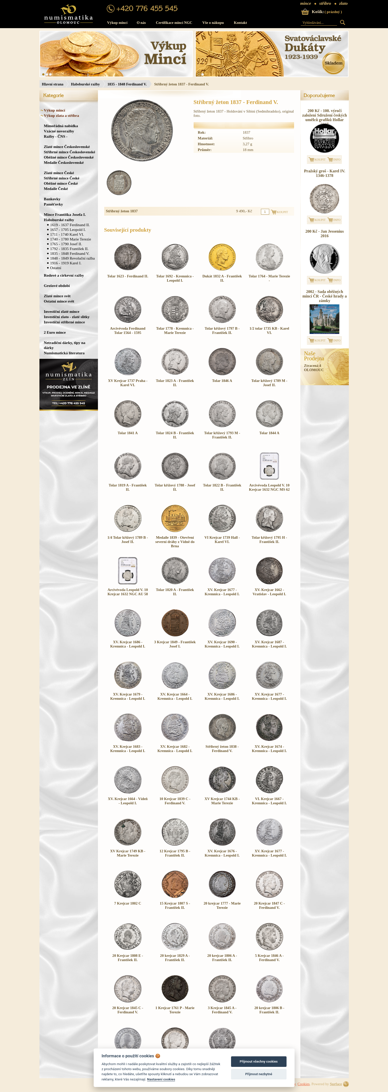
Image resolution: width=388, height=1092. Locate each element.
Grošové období (57, 285)
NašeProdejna (314, 356)
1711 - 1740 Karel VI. (67, 234)
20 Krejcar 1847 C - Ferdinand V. (269, 905)
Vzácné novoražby (59, 131)
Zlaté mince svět (57, 296)
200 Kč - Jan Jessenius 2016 (324, 233)
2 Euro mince (55, 332)
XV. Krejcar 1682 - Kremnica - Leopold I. (174, 748)
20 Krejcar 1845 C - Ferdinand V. (127, 1010)
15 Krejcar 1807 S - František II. (175, 905)
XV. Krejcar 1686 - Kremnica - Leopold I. (127, 644)
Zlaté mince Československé (67, 146)
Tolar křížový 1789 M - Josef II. (269, 383)
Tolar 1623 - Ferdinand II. (127, 276)
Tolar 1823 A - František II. (175, 383)
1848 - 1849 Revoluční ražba (72, 258)
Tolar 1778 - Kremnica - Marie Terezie (175, 330)
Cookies (304, 1084)
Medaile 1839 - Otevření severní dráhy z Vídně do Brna (174, 541)
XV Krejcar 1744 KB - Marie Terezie (222, 801)
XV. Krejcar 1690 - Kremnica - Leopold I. (222, 644)
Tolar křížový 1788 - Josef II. (175, 487)
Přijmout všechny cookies (259, 1061)
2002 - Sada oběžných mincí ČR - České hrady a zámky (324, 296)
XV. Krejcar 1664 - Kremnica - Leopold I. (174, 696)
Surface (336, 1084)
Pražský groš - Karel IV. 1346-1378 (324, 173)
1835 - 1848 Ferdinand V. (127, 84)
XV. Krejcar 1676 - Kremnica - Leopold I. (222, 853)
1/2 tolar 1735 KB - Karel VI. (269, 330)
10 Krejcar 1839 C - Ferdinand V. (174, 801)
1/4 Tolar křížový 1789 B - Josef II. (127, 539)
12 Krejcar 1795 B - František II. (174, 853)
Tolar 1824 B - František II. (175, 435)
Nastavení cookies (161, 1079)
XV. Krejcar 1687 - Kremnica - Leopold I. (269, 644)
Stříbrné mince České (61, 178)
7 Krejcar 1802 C (127, 903)
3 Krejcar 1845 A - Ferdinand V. (222, 1010)
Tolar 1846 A (222, 381)
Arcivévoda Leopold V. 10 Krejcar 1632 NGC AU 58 (127, 592)
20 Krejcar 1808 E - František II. (127, 958)
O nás (141, 23)
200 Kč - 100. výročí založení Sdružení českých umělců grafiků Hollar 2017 (324, 117)
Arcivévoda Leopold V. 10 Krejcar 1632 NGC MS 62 (269, 487)
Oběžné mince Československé (69, 157)
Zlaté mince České (59, 173)
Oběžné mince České (61, 183)
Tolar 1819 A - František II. (128, 487)
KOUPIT (320, 159)
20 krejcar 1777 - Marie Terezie (222, 905)
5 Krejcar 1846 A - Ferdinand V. (269, 958)
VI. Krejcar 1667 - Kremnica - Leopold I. (269, 801)
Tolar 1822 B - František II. (222, 487)
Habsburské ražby (85, 84)
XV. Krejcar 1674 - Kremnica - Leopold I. (269, 748)
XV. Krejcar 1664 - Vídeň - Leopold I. (127, 801)
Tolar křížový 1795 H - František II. (269, 539)
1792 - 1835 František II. (69, 248)
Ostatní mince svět (59, 301)
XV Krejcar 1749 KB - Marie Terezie (127, 853)
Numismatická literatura (64, 353)
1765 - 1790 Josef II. (66, 244)
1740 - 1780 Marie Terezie (70, 239)
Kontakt (240, 23)
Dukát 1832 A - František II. (222, 278)
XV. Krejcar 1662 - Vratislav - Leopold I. (269, 592)
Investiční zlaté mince (61, 311)
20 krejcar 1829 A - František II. (175, 958)
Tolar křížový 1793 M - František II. (222, 435)
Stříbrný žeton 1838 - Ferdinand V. (222, 748)
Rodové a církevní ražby (64, 275)
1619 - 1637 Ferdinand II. (70, 225)
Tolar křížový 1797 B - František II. (222, 330)
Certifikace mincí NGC (174, 23)
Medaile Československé (64, 162)
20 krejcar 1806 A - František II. (222, 958)
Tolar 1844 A (269, 433)
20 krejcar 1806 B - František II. (269, 1010)
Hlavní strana (53, 84)
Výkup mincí (117, 23)
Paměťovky (53, 204)
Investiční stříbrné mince (64, 322)
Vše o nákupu (213, 23)
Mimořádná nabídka (61, 126)
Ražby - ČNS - (56, 136)
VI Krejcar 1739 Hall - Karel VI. (222, 539)
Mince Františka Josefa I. (65, 214)
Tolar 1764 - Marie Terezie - (269, 278)
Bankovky (52, 199)
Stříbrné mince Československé (69, 152)
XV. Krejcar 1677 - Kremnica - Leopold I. (222, 592)
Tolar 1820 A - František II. (175, 592)
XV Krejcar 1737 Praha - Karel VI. (127, 383)
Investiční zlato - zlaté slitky (67, 317)
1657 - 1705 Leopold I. (68, 229)
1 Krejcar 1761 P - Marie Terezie (174, 1010)
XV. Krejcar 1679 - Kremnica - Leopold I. (127, 696)
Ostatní (55, 268)
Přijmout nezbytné (258, 1074)
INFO (337, 159)
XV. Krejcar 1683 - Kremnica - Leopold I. (127, 748)
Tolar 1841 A (128, 433)
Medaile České (56, 188)
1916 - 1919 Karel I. (66, 263)
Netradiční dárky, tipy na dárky (64, 345)
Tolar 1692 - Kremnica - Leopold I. (175, 278)
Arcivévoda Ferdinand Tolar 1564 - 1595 (127, 330)
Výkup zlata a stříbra (61, 115)
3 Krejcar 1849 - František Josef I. (175, 644)
